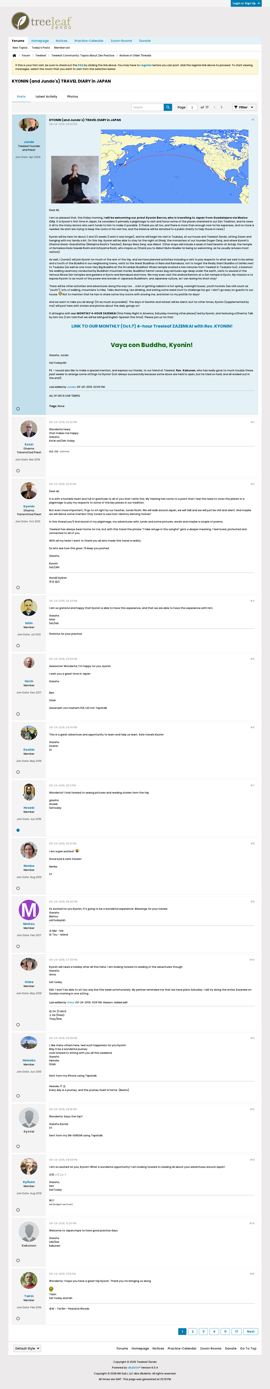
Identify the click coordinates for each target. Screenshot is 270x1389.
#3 (253, 484)
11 (225, 1331)
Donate (145, 41)
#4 (252, 601)
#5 (252, 659)
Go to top (248, 1348)
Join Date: (21, 157)
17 (236, 1331)
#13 (252, 1160)
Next (251, 1331)
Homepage (40, 41)
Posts (21, 96)
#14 (252, 1223)
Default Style (27, 1348)
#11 (252, 1038)
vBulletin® (134, 1367)
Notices (62, 41)
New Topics (20, 47)
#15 (252, 1274)
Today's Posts (41, 47)
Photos (72, 96)
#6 (252, 727)
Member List (62, 47)
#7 (252, 785)
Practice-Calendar (89, 41)
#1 (253, 119)
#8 (253, 843)
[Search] (151, 107)
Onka (70, 1002)
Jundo (71, 387)
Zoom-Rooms (121, 41)
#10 (252, 959)
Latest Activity (46, 96)
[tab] (21, 96)
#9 (252, 901)
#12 (252, 1109)
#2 (253, 422)
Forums (18, 41)
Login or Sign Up (246, 3)
